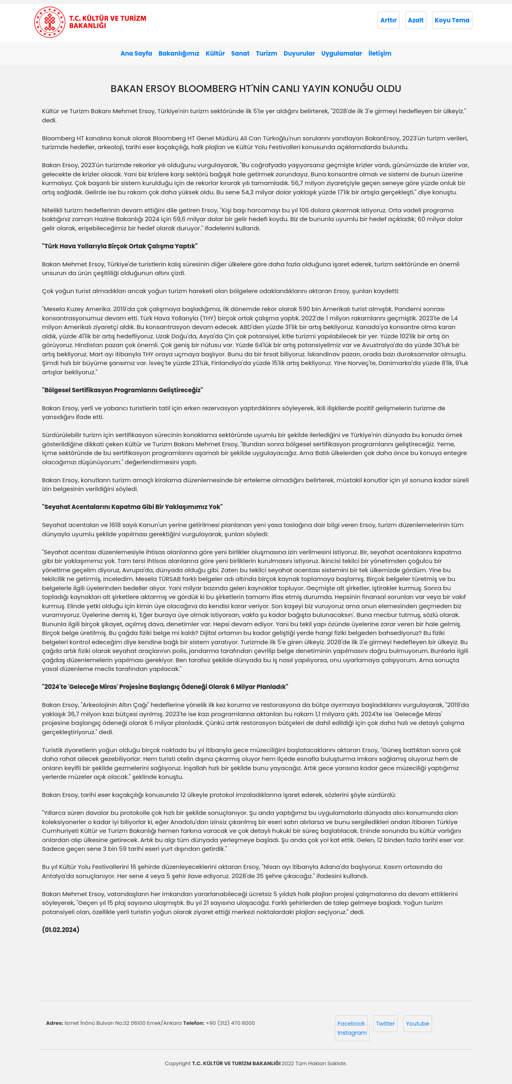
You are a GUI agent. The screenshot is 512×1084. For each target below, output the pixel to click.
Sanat (240, 53)
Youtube (417, 1024)
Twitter (385, 1024)
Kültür (215, 53)
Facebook (351, 1024)
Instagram (352, 1033)
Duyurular (299, 53)
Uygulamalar (341, 53)
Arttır (388, 20)
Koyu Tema (452, 20)
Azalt (416, 20)
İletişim (379, 53)
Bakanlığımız (178, 53)
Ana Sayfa (136, 53)
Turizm (266, 53)
